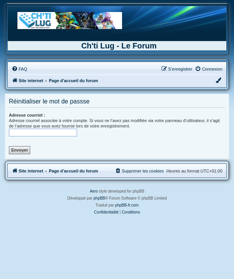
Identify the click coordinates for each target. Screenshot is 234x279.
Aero (94, 191)
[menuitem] (19, 69)
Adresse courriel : (27, 115)
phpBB (99, 198)
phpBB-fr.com (127, 205)
